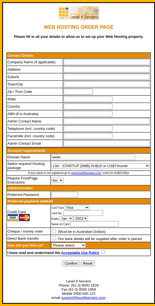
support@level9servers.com (83, 298)
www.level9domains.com (86, 173)
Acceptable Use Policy (80, 253)
